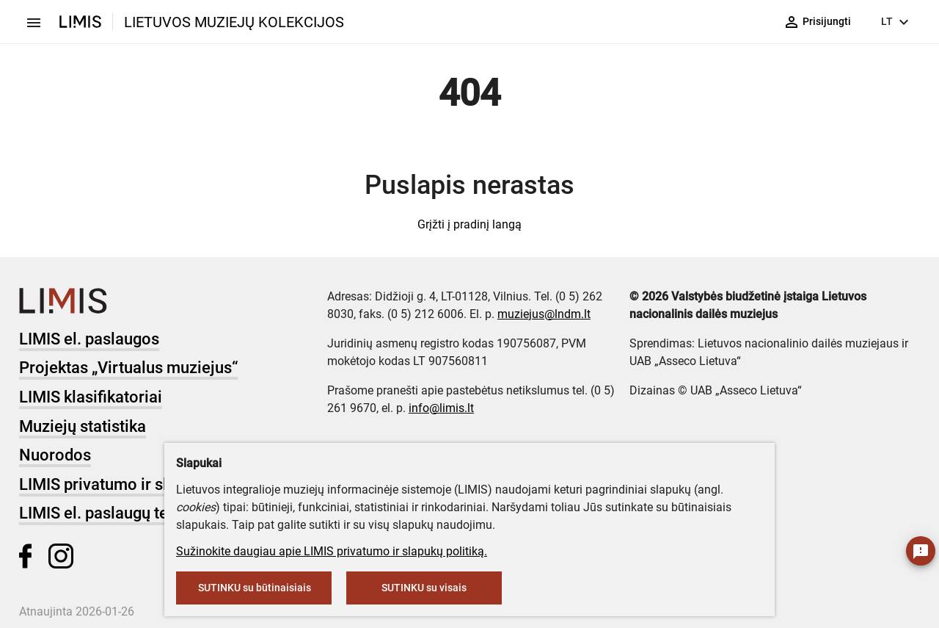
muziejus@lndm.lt (544, 314)
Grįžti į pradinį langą (469, 224)
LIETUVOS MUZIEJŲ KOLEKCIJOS (234, 22)
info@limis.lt (441, 408)
